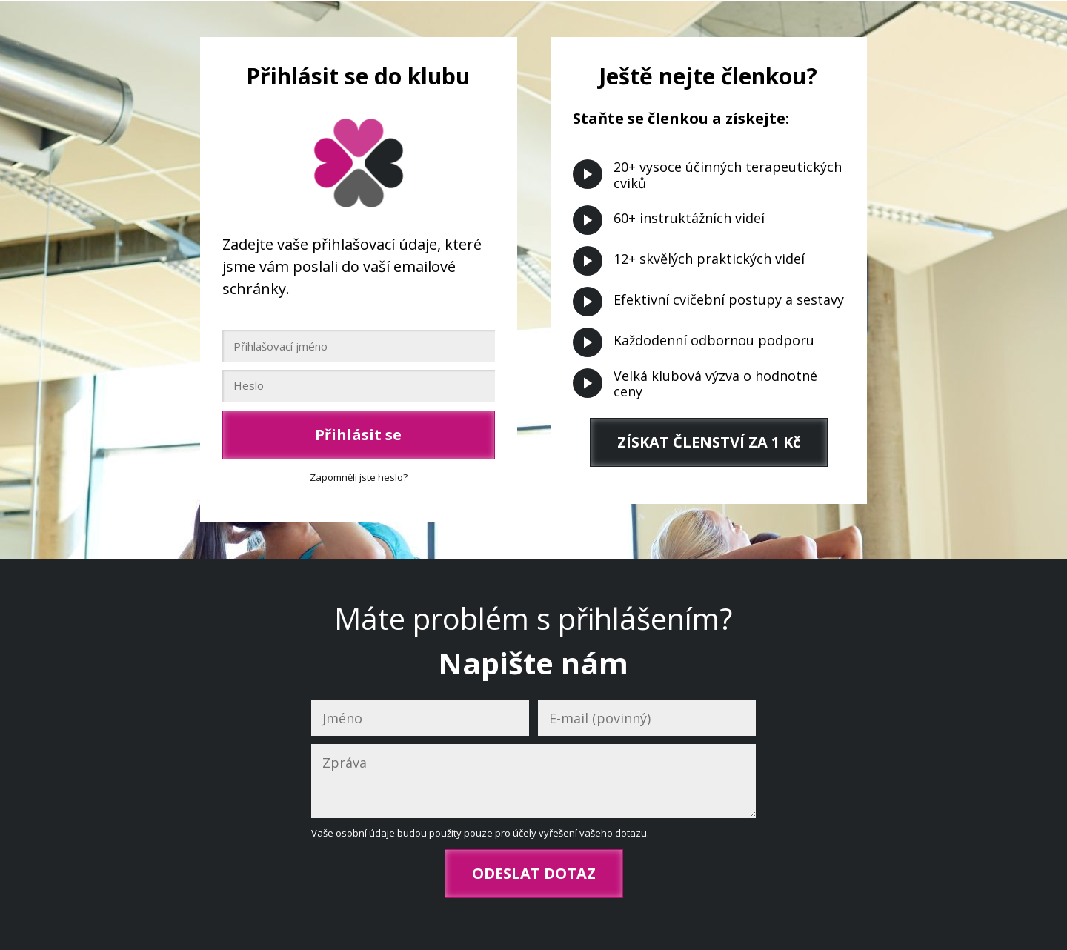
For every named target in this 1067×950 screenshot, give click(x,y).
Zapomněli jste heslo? (359, 477)
